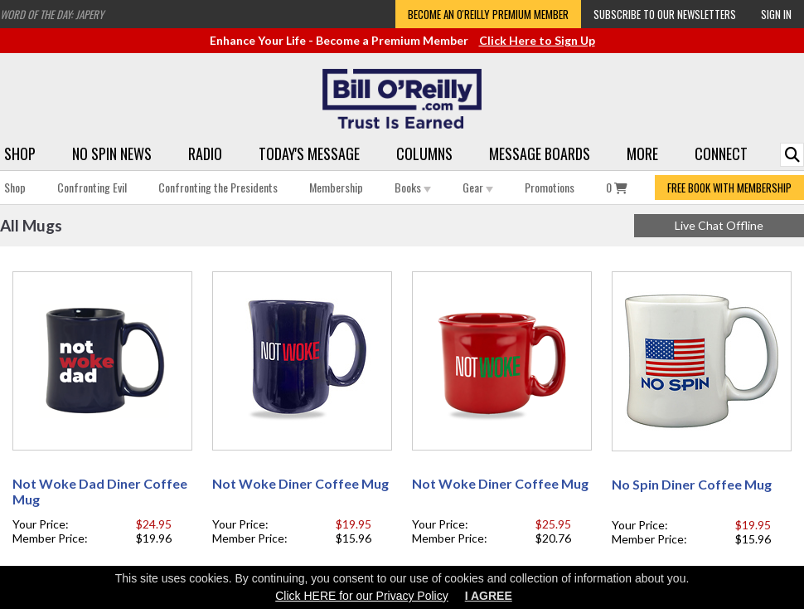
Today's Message (309, 153)
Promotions (549, 187)
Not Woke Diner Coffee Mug (300, 483)
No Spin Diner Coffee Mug (692, 484)
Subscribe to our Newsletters (664, 14)
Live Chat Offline (719, 225)
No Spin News (112, 153)
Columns (424, 153)
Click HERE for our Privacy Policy (361, 595)
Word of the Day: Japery (52, 14)
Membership (336, 187)
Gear (478, 187)
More (642, 153)
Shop (20, 153)
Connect (721, 153)
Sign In (776, 14)
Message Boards (539, 153)
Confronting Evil (92, 187)
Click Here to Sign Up (537, 40)
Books (413, 187)
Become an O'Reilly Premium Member (488, 14)
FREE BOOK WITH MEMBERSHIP (729, 187)
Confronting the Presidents (218, 187)
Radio (205, 153)
